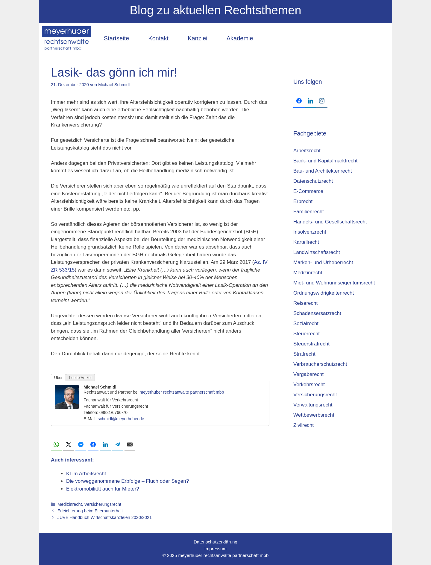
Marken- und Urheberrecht (323, 262)
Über (58, 377)
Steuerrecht (306, 333)
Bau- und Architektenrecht (322, 171)
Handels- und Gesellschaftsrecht (330, 222)
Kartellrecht (306, 242)
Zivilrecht (303, 425)
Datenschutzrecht (313, 181)
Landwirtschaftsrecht (316, 252)
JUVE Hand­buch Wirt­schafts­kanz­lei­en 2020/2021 (104, 517)
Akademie (240, 38)
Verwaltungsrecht (312, 405)
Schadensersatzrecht (317, 313)
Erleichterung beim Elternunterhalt (90, 510)
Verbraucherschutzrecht (320, 364)
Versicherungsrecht (103, 504)
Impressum (215, 548)
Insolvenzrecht (309, 232)
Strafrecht (304, 354)
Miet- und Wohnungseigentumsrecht (334, 283)
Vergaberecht (308, 374)
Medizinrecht (69, 504)
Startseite (116, 38)
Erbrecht (302, 201)
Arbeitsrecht (307, 150)
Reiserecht (305, 303)
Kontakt (158, 38)
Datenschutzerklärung (215, 541)
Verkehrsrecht (309, 384)
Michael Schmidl (100, 387)
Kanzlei (197, 38)
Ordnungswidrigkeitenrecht (323, 293)
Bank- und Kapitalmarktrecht (325, 161)
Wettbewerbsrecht (313, 415)
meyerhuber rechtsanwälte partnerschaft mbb (182, 392)
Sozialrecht (305, 323)
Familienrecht (308, 211)
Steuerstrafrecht (311, 344)
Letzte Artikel (80, 377)
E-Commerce (308, 191)
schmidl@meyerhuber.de (121, 418)
